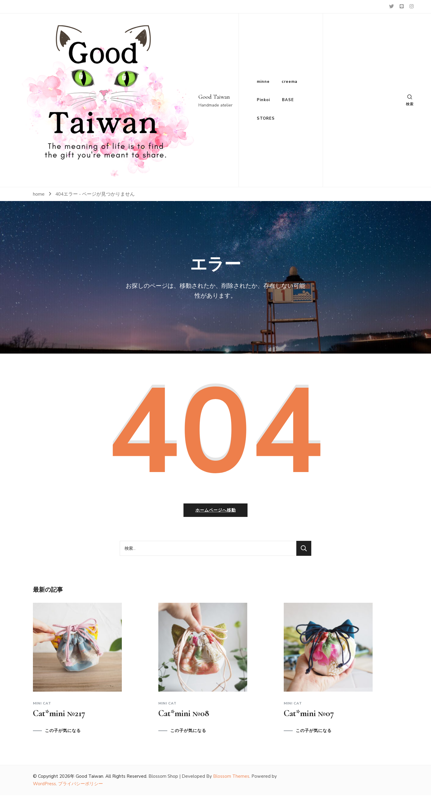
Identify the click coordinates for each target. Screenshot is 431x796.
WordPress (44, 785)
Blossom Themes (231, 777)
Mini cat (42, 704)
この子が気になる (63, 732)
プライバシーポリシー (80, 785)
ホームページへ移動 (215, 511)
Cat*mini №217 (59, 714)
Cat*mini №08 (183, 714)
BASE (288, 100)
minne (263, 81)
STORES (266, 118)
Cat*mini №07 (309, 714)
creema (289, 81)
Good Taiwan (214, 97)
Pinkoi (263, 100)
